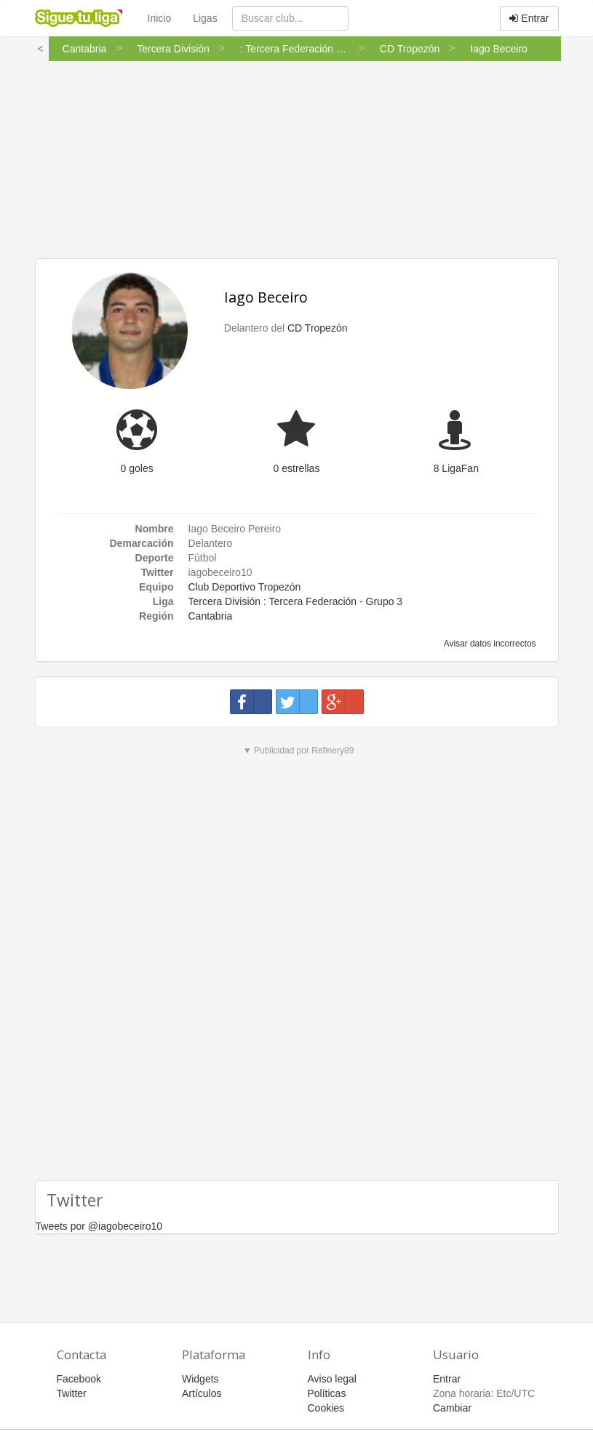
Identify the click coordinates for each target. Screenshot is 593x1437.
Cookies (326, 1408)
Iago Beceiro (266, 297)
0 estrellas (297, 468)
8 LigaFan (456, 468)
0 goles (137, 468)
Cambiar (452, 1408)
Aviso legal (332, 1379)
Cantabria (210, 616)
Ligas (205, 18)
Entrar (529, 18)
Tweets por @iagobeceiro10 (99, 1226)
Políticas (327, 1393)
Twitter (72, 1393)
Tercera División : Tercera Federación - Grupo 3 (295, 601)
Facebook (79, 1379)
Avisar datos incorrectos (489, 644)
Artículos (201, 1393)
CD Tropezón (317, 328)
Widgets (200, 1379)
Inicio (160, 18)
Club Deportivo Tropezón (244, 587)
